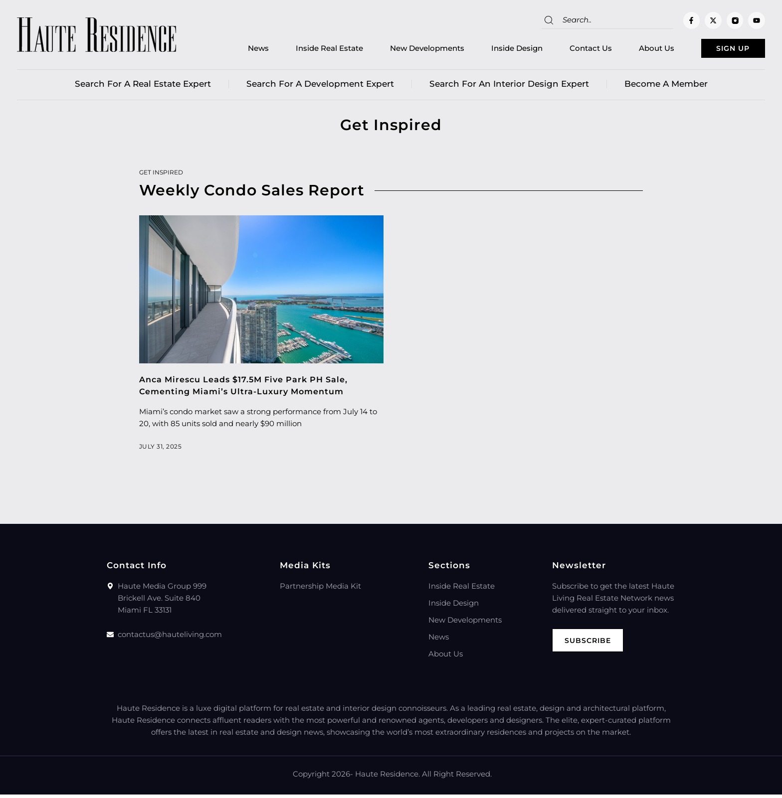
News (237, 50)
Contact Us (570, 50)
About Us (635, 50)
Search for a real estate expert (143, 87)
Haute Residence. (387, 777)
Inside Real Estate (308, 50)
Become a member (666, 87)
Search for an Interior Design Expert (509, 87)
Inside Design (496, 50)
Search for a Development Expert (320, 87)
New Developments (406, 50)
